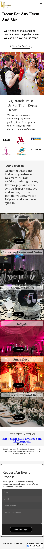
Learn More (19, 241)
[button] (41, 4)
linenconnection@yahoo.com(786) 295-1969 (22, 440)
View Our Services (21, 46)
